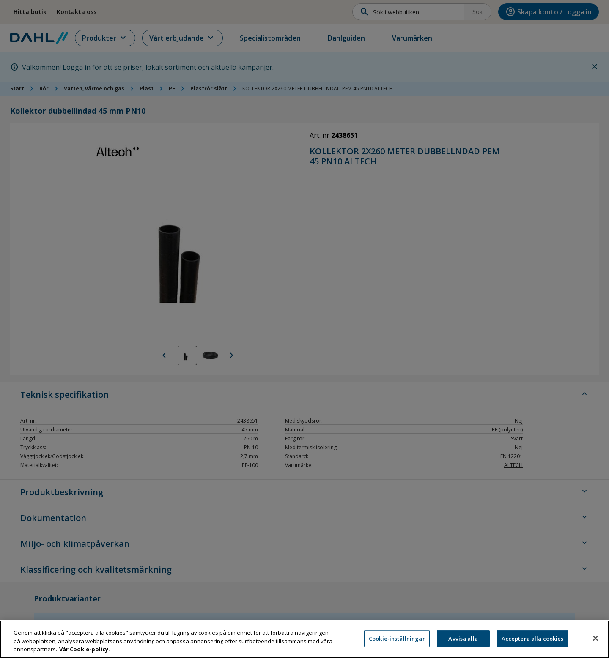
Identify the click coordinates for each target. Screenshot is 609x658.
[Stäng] (595, 638)
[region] (304, 639)
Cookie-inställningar (397, 638)
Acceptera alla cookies (533, 638)
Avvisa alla (462, 638)
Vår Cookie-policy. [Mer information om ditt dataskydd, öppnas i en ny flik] (84, 649)
